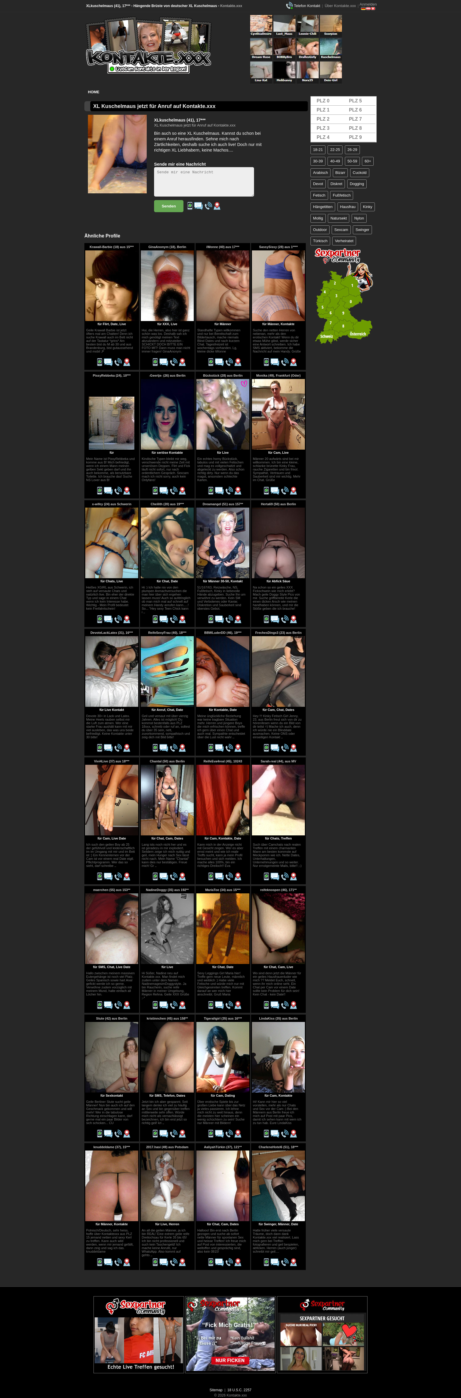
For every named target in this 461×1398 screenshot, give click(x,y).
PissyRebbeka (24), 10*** (112, 375)
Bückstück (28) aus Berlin (223, 375)
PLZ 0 (323, 100)
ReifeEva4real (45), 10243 (222, 761)
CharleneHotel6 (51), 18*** (278, 1147)
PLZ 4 (323, 137)
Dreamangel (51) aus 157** (223, 504)
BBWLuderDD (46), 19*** (223, 632)
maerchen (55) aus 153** (112, 890)
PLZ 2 (323, 119)
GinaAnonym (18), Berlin (167, 247)
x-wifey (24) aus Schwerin (111, 504)
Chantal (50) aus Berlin (167, 761)
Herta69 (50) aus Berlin (278, 504)
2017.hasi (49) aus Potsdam (167, 1147)
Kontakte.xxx (231, 6)
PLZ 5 (355, 100)
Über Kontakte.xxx (340, 6)
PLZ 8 (355, 128)
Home (93, 92)
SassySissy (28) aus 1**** (278, 247)
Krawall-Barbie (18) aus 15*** (112, 247)
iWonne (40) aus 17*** (222, 247)
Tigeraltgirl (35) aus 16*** (223, 1018)
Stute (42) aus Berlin (111, 1018)
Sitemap (216, 1390)
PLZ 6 (355, 109)
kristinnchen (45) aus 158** (167, 1018)
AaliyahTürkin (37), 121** (223, 1147)
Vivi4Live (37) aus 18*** (111, 761)
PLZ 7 (355, 119)
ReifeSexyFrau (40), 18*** (167, 632)
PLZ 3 (323, 128)
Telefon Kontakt (307, 6)
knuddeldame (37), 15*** (111, 1147)
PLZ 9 (355, 137)
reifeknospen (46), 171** (278, 890)
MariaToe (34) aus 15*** (222, 890)
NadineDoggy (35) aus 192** (167, 890)
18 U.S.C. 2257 (239, 1390)
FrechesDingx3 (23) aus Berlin (278, 632)
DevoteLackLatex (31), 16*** (112, 632)
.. (144, 612)
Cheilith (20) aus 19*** (167, 504)
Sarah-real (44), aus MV (278, 761)
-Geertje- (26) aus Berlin (167, 375)
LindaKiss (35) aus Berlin (278, 1018)
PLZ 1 (323, 109)
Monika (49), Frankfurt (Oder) (278, 375)
